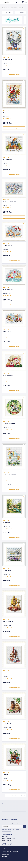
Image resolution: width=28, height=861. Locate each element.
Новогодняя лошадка (9, 423)
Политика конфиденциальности (10, 851)
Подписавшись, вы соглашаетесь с (11, 830)
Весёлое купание (8, 289)
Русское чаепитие (8, 621)
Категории (7, 12)
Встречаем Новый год (9, 375)
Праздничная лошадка (9, 474)
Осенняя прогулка (8, 112)
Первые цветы (7, 570)
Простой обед (7, 723)
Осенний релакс (7, 159)
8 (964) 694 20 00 (7, 834)
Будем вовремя (7, 331)
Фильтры (20, 12)
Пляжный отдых (7, 245)
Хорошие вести (7, 59)
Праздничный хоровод (9, 201)
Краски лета (6, 522)
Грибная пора (7, 774)
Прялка (5, 672)
